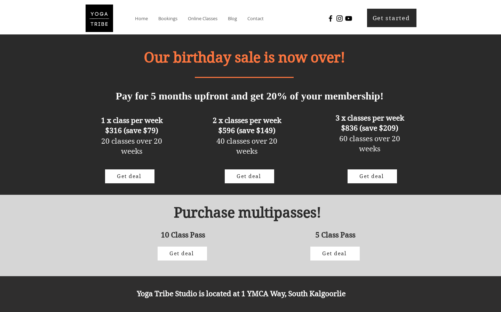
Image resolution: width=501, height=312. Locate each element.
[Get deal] (129, 176)
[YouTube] (348, 18)
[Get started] (391, 18)
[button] (168, 18)
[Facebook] (330, 18)
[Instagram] (339, 18)
